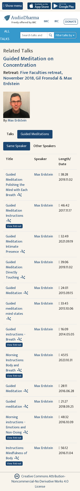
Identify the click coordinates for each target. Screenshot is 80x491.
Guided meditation (14, 404)
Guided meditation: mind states (14, 309)
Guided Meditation (14, 290)
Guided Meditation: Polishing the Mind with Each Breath (17, 185)
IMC (46, 21)
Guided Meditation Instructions (14, 211)
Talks (10, 134)
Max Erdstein (17, 120)
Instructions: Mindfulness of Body (16, 453)
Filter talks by (64, 35)
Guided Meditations (35, 134)
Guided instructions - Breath (15, 334)
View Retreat (14, 226)
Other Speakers (44, 146)
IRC (57, 21)
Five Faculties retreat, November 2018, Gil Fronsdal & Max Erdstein (37, 78)
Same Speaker (17, 146)
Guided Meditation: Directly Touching (14, 269)
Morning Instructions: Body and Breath (15, 362)
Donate (70, 21)
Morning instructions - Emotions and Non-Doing (16, 424)
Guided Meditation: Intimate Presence (14, 244)
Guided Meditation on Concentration (28, 61)
